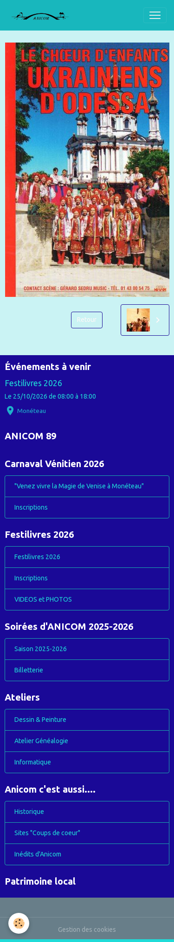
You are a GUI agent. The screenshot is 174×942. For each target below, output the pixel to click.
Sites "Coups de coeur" (47, 833)
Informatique (32, 762)
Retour (87, 319)
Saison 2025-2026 (40, 649)
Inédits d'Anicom (37, 854)
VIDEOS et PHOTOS (43, 599)
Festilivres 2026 (33, 383)
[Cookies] (18, 923)
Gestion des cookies (87, 929)
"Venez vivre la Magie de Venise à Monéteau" (79, 486)
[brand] (43, 15)
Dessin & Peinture (40, 719)
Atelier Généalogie (41, 741)
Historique (29, 811)
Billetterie (28, 670)
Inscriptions (31, 507)
